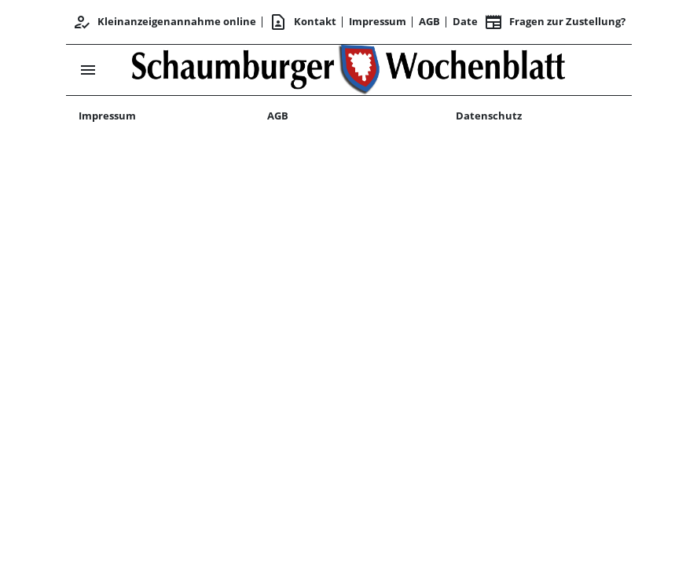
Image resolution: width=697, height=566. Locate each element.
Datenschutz (489, 115)
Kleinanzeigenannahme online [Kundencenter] (164, 22)
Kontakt (302, 22)
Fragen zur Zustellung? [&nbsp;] (554, 22)
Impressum (377, 21)
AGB (429, 21)
